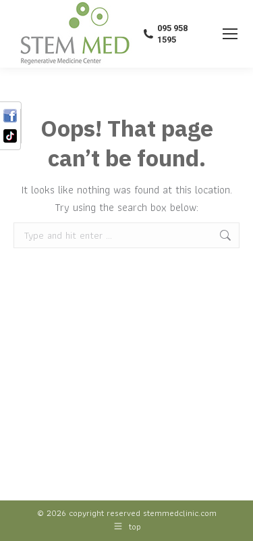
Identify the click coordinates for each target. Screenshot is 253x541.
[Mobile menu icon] (230, 33)
